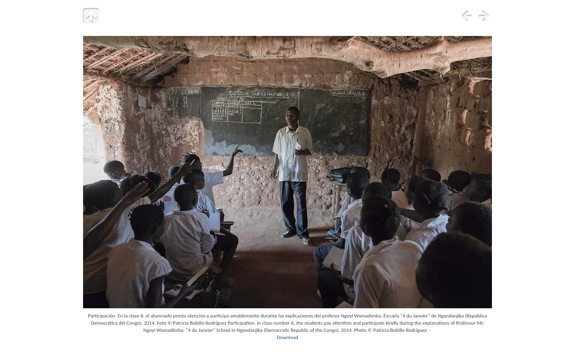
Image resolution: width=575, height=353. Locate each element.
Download (287, 337)
